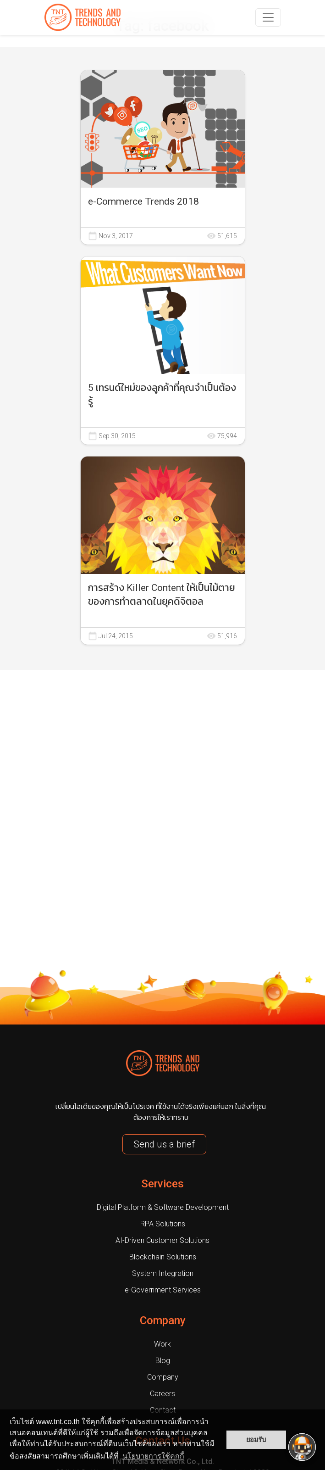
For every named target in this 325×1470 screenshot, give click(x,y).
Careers (162, 1393)
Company (163, 1320)
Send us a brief (164, 1144)
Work (162, 1344)
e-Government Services (163, 1290)
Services (162, 1183)
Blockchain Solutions (162, 1257)
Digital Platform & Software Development (163, 1207)
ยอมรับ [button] (256, 1439)
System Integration (162, 1273)
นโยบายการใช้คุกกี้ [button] (153, 1456)
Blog (162, 1360)
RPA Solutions (162, 1223)
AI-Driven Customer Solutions (162, 1240)
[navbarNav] (268, 17)
